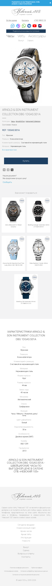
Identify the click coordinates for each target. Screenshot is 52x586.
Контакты (25, 20)
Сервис (30, 40)
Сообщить (7, 182)
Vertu (21, 36)
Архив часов (26, 531)
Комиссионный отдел (26, 528)
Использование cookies (11, 571)
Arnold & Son (20, 121)
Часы (10, 36)
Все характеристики (9, 150)
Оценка (26, 550)
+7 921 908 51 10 (40, 20)
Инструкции (26, 537)
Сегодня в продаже (26, 525)
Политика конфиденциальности (19, 568)
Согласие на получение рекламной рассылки (26, 574)
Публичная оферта (36, 568)
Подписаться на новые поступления (26, 31)
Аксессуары (37, 36)
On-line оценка (11, 20)
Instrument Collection (33, 121)
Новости (26, 541)
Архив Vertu (26, 534)
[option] (26, 75)
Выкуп (21, 40)
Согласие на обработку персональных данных (34, 571)
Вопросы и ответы (26, 553)
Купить (26, 161)
